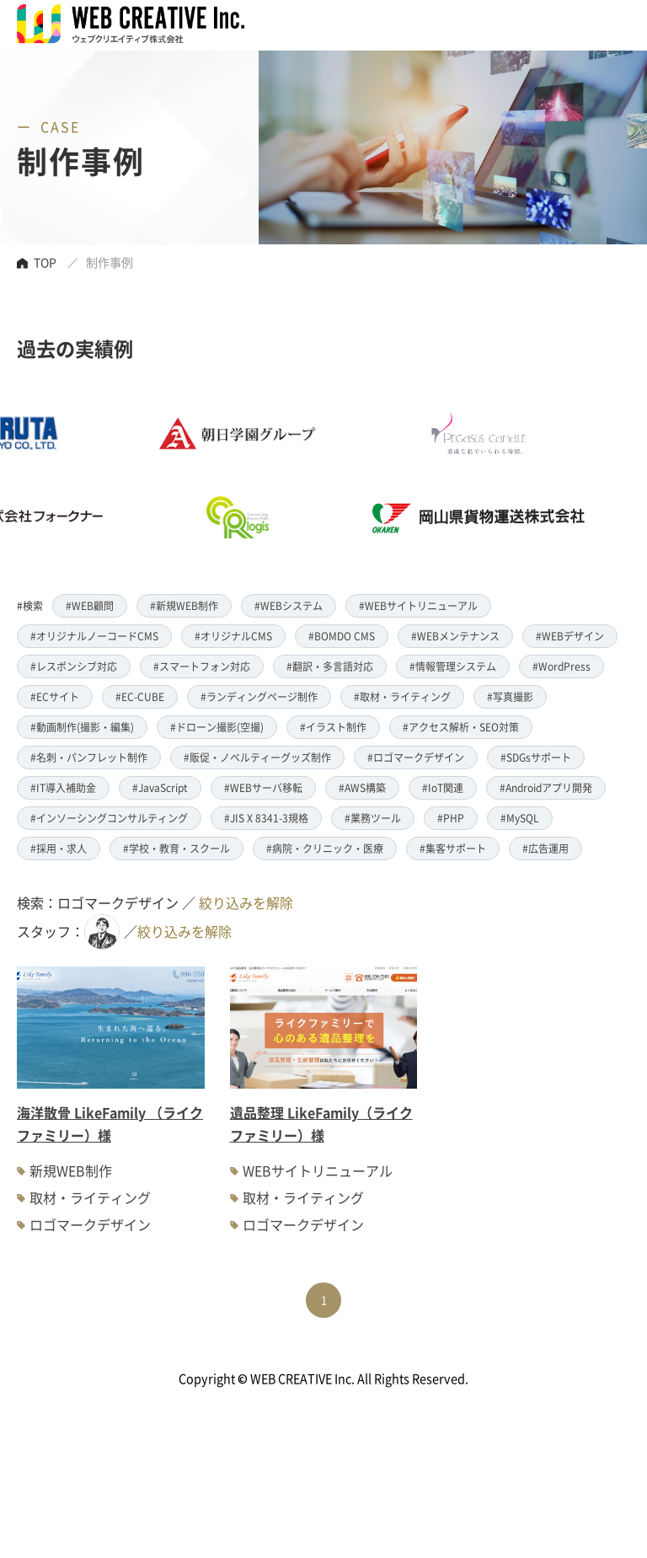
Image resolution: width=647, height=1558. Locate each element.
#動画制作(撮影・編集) (82, 727)
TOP (45, 262)
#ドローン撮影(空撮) (217, 727)
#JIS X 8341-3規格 (266, 818)
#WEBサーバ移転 (263, 787)
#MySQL (519, 818)
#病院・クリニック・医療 (324, 848)
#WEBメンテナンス (455, 636)
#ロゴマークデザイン (415, 757)
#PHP (450, 818)
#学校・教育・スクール (176, 848)
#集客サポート (453, 848)
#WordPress (561, 666)
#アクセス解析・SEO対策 (461, 727)
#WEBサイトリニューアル (418, 605)
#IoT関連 (442, 787)
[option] (290, 475)
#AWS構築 (362, 787)
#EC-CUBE (139, 696)
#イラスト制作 (333, 727)
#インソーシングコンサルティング (109, 818)
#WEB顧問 (90, 605)
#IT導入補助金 (63, 787)
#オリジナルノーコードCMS (94, 636)
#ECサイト (54, 696)
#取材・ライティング (402, 696)
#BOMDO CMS (341, 636)
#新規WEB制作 (184, 605)
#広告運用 (545, 848)
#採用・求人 (58, 848)
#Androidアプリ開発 (546, 787)
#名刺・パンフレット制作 (88, 757)
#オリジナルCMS (233, 636)
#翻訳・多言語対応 (329, 666)
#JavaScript (160, 787)
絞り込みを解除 (246, 902)
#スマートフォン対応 (201, 666)
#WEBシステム (288, 605)
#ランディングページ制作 (259, 696)
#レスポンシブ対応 (73, 666)
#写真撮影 (510, 696)
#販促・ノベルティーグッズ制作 (257, 757)
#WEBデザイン (570, 636)
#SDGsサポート (535, 757)
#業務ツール (373, 818)
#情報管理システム (452, 666)
